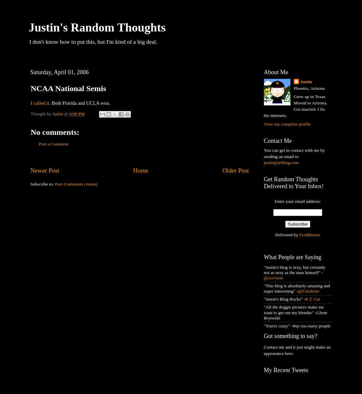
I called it (40, 103)
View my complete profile (287, 124)
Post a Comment (54, 143)
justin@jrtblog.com (281, 162)
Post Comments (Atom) (76, 184)
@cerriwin (273, 277)
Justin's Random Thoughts (97, 27)
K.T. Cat (312, 299)
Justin (306, 81)
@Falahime (308, 291)
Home (140, 170)
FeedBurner (310, 234)
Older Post (235, 170)
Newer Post (45, 170)
